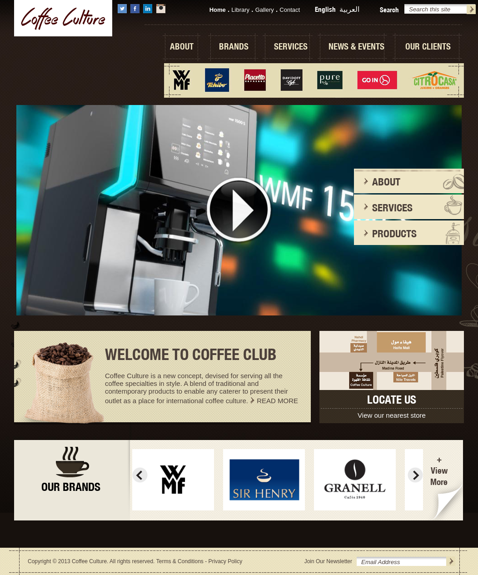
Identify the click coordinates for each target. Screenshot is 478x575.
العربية (349, 9)
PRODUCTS (394, 233)
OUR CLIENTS (428, 46)
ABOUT (182, 46)
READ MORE (277, 401)
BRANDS (233, 46)
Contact (289, 9)
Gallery (264, 9)
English (325, 9)
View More (439, 476)
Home (217, 9)
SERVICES (291, 46)
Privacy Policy (225, 561)
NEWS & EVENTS (356, 46)
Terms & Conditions (180, 561)
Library (240, 9)
